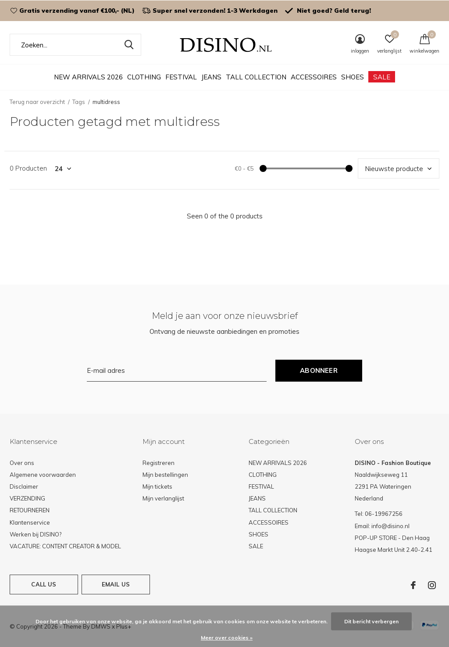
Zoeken (129, 45)
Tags (78, 101)
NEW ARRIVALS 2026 (88, 77)
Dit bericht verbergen (371, 621)
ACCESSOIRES (314, 77)
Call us (43, 584)
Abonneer (319, 370)
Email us (116, 584)
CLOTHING (144, 77)
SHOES (352, 77)
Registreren (159, 462)
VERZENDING (27, 498)
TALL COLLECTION (256, 77)
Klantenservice (30, 522)
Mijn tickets (157, 486)
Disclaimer (24, 486)
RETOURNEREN (30, 510)
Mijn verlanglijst (163, 498)
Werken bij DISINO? (35, 534)
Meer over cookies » (227, 637)
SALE (381, 77)
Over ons (22, 462)
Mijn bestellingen (165, 474)
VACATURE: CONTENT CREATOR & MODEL (65, 546)
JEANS (211, 77)
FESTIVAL (181, 77)
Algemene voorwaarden (43, 474)
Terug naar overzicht (37, 101)
